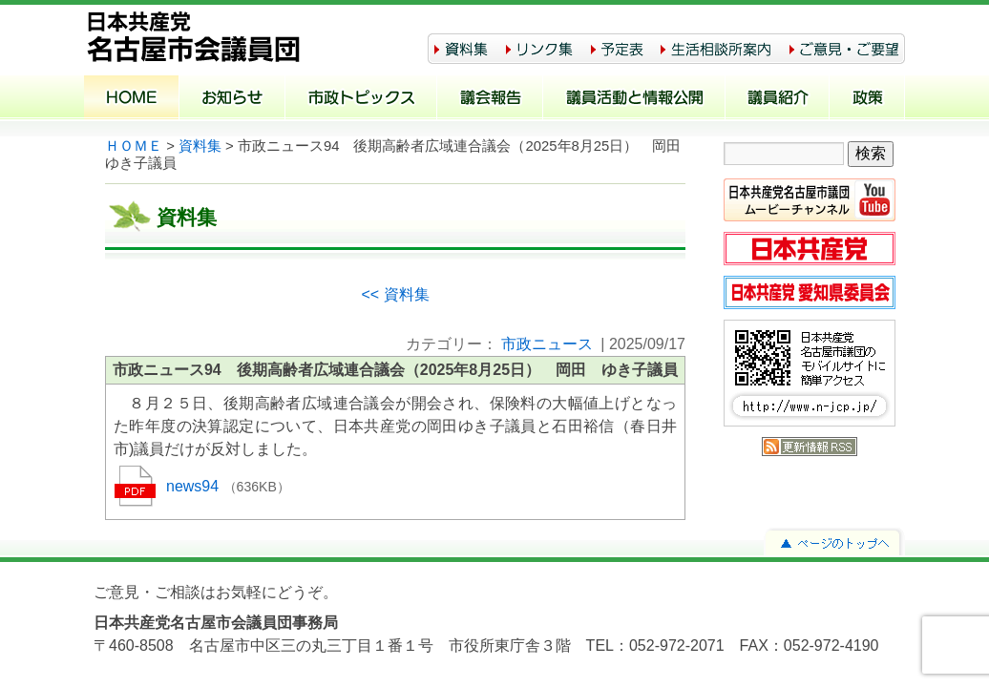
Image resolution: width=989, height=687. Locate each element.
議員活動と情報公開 (634, 99)
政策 (867, 99)
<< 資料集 (395, 294)
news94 (194, 486)
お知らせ (232, 99)
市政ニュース (547, 344)
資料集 (200, 146)
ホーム (131, 99)
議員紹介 (778, 99)
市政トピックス (361, 99)
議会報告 (490, 99)
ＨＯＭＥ (133, 146)
